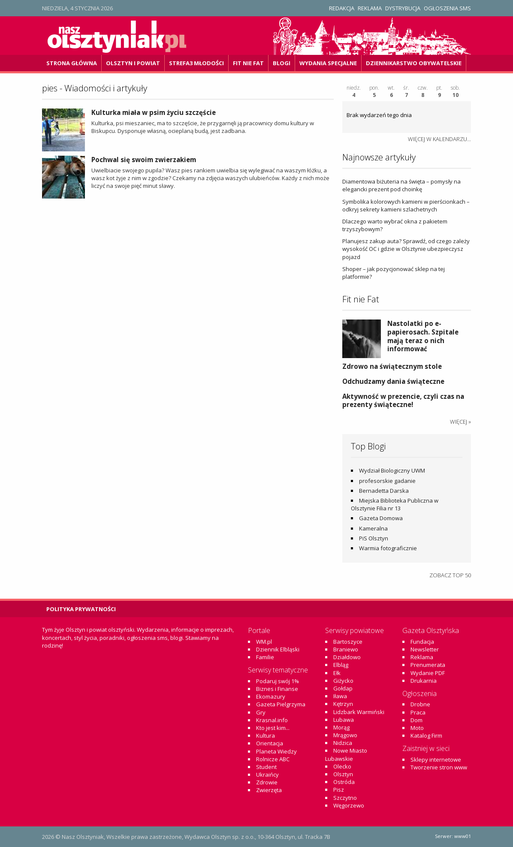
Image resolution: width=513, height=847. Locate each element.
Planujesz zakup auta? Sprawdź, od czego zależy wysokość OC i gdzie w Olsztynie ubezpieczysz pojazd (406, 248)
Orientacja (269, 743)
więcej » (460, 421)
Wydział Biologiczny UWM (392, 470)
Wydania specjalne (328, 63)
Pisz (338, 789)
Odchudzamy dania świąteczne (393, 381)
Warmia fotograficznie (388, 548)
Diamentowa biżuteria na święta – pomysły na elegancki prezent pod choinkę (401, 185)
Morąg (341, 727)
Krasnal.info (272, 720)
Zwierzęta (269, 790)
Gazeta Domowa (381, 518)
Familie (265, 657)
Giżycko (343, 680)
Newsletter (424, 649)
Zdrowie (267, 782)
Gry (261, 712)
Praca (417, 712)
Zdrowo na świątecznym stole (392, 366)
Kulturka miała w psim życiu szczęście (153, 112)
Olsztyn (343, 774)
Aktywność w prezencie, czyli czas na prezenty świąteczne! (403, 400)
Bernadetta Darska (384, 490)
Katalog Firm (426, 735)
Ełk (337, 673)
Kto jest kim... (273, 728)
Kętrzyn (343, 704)
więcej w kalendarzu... (439, 139)
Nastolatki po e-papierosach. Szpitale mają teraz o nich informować (423, 336)
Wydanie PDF (427, 673)
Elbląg (340, 665)
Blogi (281, 63)
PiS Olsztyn (373, 538)
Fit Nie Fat (248, 63)
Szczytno (345, 798)
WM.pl (264, 641)
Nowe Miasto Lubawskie (346, 754)
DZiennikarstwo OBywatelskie (414, 63)
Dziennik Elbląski (277, 649)
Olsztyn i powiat (133, 63)
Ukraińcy (267, 774)
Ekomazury (270, 696)
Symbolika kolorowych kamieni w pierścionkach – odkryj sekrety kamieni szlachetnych (406, 205)
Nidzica (342, 743)
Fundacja (422, 641)
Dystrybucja (402, 8)
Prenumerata (427, 665)
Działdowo (347, 657)
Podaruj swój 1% (277, 681)
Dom (416, 720)
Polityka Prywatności (81, 609)
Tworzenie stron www (438, 767)
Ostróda (344, 782)
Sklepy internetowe (435, 759)
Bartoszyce (347, 641)
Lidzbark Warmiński (358, 712)
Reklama (370, 8)
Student (266, 767)
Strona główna (71, 63)
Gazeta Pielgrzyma (280, 704)
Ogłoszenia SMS (447, 8)
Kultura (265, 735)
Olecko (342, 766)
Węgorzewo (348, 805)
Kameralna (373, 528)
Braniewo (345, 649)
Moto (417, 728)
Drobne (420, 704)
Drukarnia (423, 680)
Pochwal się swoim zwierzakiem (143, 159)
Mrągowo (345, 735)
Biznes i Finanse (277, 689)
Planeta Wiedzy (276, 751)
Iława (340, 696)
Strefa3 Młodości (196, 63)
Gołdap (343, 688)
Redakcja (341, 8)
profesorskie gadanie (387, 481)
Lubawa (343, 719)
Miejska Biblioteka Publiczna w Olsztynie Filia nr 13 (394, 504)
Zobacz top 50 (450, 575)
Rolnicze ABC (273, 759)
